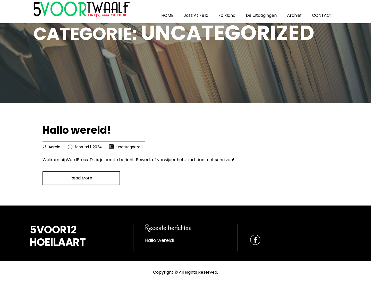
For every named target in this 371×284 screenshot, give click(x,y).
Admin (54, 146)
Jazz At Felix (196, 15)
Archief (294, 15)
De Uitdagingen (261, 15)
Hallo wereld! (77, 130)
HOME (167, 15)
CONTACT (322, 15)
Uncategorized (129, 146)
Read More (81, 178)
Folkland (226, 15)
